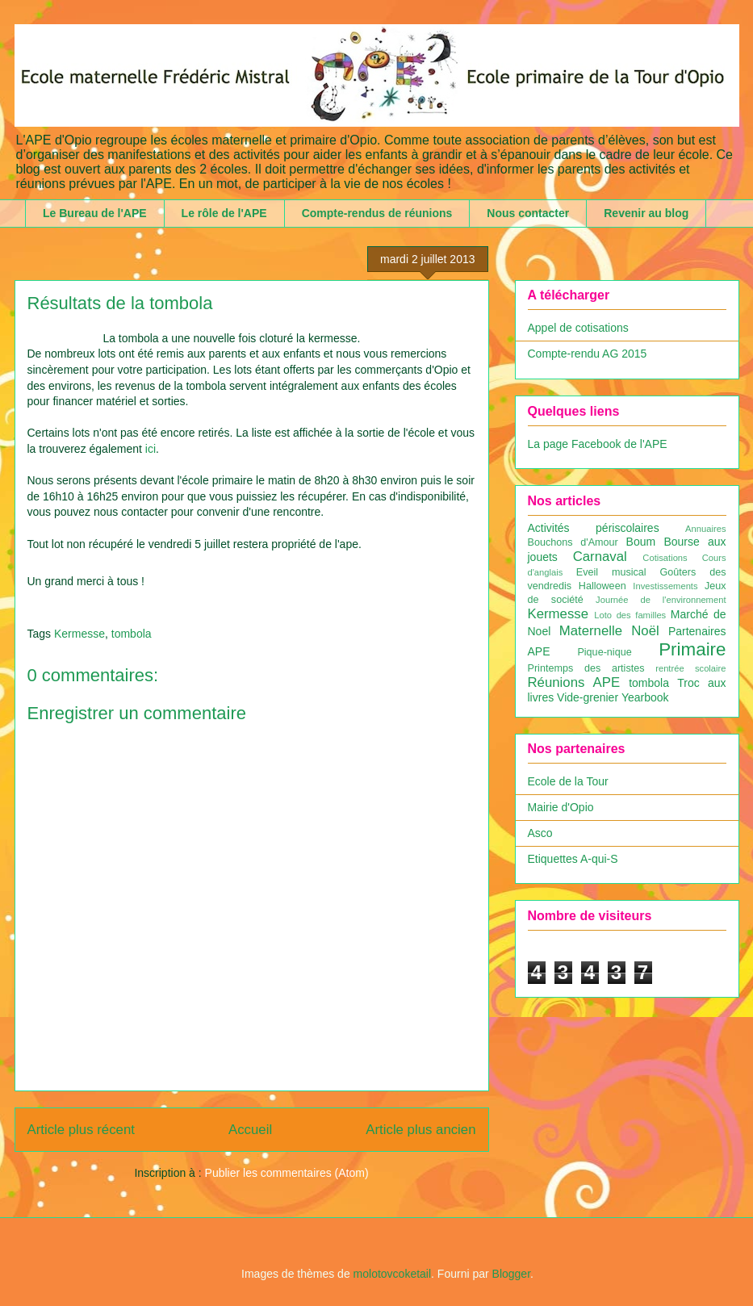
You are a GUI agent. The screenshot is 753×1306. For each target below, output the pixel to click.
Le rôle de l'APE (224, 213)
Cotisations (664, 558)
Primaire (692, 649)
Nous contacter (528, 213)
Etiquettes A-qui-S (573, 858)
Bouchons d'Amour (573, 542)
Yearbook (645, 697)
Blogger (511, 1273)
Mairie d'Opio (561, 807)
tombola (131, 633)
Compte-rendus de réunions (377, 213)
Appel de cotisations (578, 327)
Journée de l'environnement (661, 600)
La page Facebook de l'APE (597, 443)
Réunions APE (574, 682)
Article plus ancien (420, 1129)
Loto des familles (630, 615)
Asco (540, 833)
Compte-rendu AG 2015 (587, 353)
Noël (645, 630)
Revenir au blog (646, 213)
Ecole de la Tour (568, 781)
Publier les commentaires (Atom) (287, 1172)
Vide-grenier (587, 697)
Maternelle (590, 630)
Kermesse (79, 633)
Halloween (602, 586)
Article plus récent (81, 1129)
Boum (641, 541)
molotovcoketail (392, 1273)
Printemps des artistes (586, 668)
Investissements (665, 586)
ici (150, 448)
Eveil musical (611, 572)
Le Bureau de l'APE (95, 213)
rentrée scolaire (690, 668)
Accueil (250, 1129)
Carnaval (600, 556)
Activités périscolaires (593, 527)
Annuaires (705, 529)
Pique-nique (604, 652)
